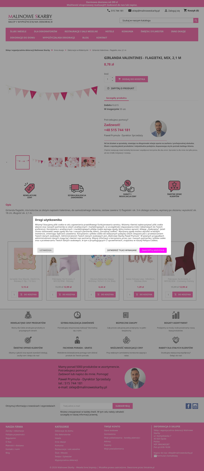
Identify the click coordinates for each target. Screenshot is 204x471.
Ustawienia (46, 250)
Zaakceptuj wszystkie (152, 250)
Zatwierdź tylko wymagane (121, 250)
